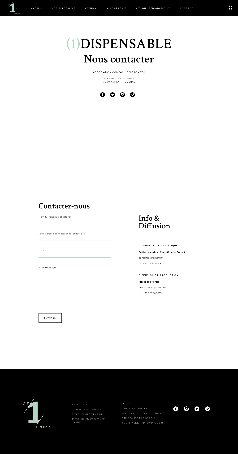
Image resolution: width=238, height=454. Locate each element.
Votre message (75, 284)
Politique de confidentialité (142, 413)
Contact (127, 403)
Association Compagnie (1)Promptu (119, 72)
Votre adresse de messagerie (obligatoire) (75, 236)
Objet (75, 253)
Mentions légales (134, 408)
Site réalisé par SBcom (138, 418)
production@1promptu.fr (153, 287)
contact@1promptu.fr (151, 257)
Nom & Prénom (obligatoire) (75, 219)
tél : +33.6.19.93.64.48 (150, 263)
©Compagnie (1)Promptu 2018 (142, 423)
